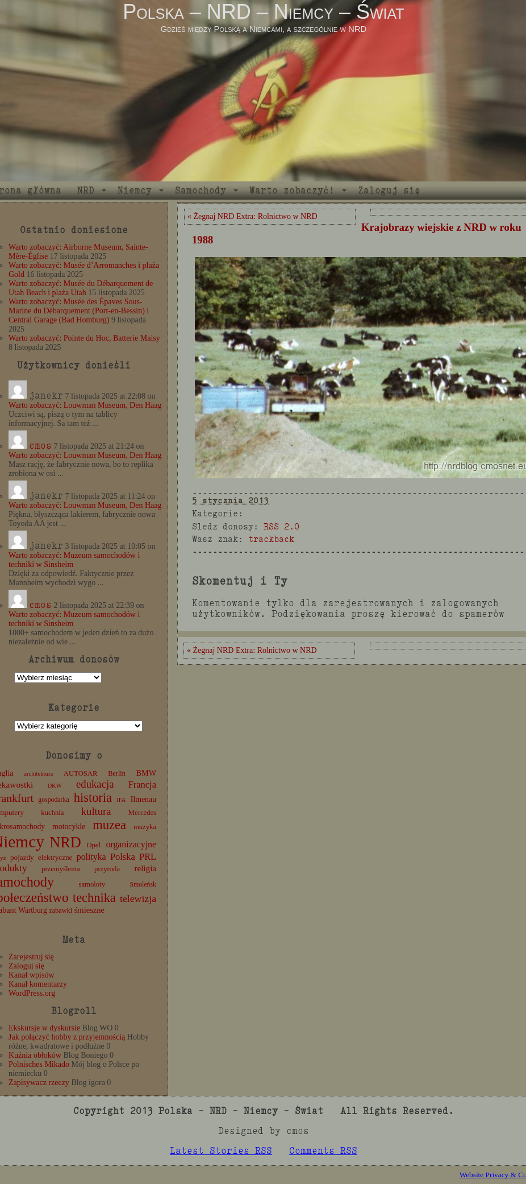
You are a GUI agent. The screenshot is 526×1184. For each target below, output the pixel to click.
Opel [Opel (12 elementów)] (93, 845)
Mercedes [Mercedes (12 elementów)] (142, 813)
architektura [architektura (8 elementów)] (38, 774)
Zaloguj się (389, 190)
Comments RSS (323, 1150)
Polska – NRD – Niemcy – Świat (263, 11)
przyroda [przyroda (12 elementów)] (107, 869)
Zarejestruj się (31, 957)
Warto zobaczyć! (292, 190)
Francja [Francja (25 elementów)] (142, 784)
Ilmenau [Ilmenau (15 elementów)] (143, 799)
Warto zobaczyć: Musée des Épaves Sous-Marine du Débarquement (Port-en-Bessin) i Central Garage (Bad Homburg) (79, 310)
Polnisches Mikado (39, 1064)
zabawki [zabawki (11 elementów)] (60, 910)
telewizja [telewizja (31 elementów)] (138, 898)
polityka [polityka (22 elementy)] (91, 857)
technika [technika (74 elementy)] (94, 898)
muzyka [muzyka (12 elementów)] (144, 827)
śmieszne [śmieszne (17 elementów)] (89, 909)
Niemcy (135, 190)
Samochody (200, 190)
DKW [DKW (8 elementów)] (54, 786)
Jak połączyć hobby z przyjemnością (67, 1037)
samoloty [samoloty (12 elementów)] (92, 884)
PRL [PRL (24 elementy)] (147, 856)
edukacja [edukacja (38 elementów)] (95, 784)
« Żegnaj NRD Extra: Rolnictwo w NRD (252, 216)
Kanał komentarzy (38, 984)
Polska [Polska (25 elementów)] (122, 856)
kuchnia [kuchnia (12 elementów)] (52, 813)
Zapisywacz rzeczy (39, 1082)
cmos (40, 445)
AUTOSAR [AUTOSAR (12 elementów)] (81, 773)
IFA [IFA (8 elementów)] (121, 800)
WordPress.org (32, 993)
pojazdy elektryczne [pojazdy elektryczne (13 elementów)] (41, 857)
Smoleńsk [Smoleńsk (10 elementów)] (143, 884)
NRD (85, 190)
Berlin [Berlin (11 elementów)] (117, 773)
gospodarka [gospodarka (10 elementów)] (53, 800)
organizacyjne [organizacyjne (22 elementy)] (131, 844)
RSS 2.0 (281, 526)
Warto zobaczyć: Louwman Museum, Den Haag (85, 405)
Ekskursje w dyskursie (44, 1028)
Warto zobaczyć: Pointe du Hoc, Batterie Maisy (84, 338)
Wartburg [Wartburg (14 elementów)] (32, 910)
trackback (271, 539)
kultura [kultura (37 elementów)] (96, 811)
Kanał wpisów (32, 975)
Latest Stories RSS (221, 1150)
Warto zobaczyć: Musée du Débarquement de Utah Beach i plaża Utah (81, 288)
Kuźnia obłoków (35, 1055)
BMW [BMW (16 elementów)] (146, 772)
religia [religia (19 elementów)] (146, 868)
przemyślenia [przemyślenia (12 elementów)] (60, 869)
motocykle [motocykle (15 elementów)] (68, 826)
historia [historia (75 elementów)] (93, 797)
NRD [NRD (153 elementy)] (65, 842)
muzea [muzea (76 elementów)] (109, 825)
